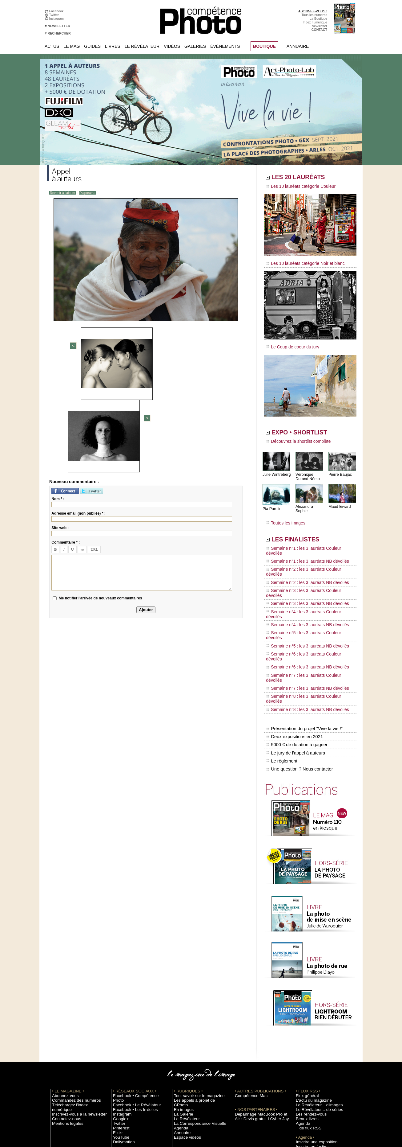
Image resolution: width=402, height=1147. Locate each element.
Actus (52, 46)
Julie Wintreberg (276, 468)
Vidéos (172, 46)
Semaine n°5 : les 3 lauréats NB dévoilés (302, 591)
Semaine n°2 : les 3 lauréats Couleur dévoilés (306, 550)
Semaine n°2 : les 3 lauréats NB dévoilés (302, 555)
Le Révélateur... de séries (314, 1015)
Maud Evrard (339, 500)
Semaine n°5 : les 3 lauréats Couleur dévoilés (306, 585)
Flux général (305, 1001)
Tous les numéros (314, 15)
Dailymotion (121, 1043)
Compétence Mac (248, 1001)
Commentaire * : (65, 435)
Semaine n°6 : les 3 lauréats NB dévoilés (302, 602)
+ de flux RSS (306, 1034)
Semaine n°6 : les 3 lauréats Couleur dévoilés (306, 596)
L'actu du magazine (310, 1006)
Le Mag (71, 46)
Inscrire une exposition (312, 1048)
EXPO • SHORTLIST (309, 428)
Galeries (195, 46)
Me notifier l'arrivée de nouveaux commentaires (100, 491)
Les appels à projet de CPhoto (196, 1006)
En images (181, 1011)
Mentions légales (64, 1024)
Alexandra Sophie (310, 500)
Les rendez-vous (308, 1020)
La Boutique (318, 18)
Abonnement (305, 1080)
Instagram (57, 18)
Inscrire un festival (309, 1052)
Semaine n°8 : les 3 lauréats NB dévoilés (302, 626)
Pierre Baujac (339, 468)
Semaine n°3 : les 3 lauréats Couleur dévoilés (306, 561)
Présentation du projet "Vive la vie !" (303, 643)
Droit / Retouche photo (312, 1089)
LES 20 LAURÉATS (308, 178)
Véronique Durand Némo (307, 470)
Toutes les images (283, 514)
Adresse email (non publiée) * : (78, 406)
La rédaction (305, 1085)
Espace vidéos (184, 1038)
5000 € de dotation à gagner (295, 656)
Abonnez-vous (62, 1001)
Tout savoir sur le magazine (194, 1001)
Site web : (60, 420)
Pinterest (119, 1029)
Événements (225, 46)
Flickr (117, 1034)
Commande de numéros (313, 1075)
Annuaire (298, 46)
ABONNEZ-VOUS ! (312, 11)
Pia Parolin (271, 502)
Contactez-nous (63, 1020)
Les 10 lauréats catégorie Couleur (296, 186)
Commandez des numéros (71, 1006)
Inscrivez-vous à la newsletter (73, 1015)
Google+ (119, 1020)
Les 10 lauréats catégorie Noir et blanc (300, 261)
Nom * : (57, 391)
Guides (92, 46)
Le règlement (281, 669)
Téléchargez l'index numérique (74, 1011)
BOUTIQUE (264, 46)
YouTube (119, 1038)
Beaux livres (305, 1024)
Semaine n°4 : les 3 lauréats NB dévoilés (302, 579)
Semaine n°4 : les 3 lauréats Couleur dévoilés (306, 573)
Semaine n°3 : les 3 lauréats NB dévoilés (302, 567)
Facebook (57, 11)
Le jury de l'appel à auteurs (294, 662)
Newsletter (319, 26)
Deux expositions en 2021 (293, 649)
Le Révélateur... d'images (314, 1011)
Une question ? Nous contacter (298, 675)
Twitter (55, 15)
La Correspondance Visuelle (194, 1024)
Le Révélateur (142, 46)
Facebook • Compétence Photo (136, 1001)
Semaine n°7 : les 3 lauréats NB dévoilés (302, 614)
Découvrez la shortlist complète (294, 436)
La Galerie (181, 1015)
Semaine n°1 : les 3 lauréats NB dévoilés (302, 544)
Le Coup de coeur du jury (289, 343)
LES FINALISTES (304, 529)
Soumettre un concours (313, 1057)
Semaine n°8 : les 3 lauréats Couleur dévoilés (306, 620)
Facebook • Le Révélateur (132, 1006)
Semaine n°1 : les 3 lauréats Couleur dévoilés (306, 538)
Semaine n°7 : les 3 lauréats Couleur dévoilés (306, 608)
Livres (112, 46)
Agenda (179, 1029)
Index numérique (315, 22)
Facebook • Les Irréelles (130, 1011)
